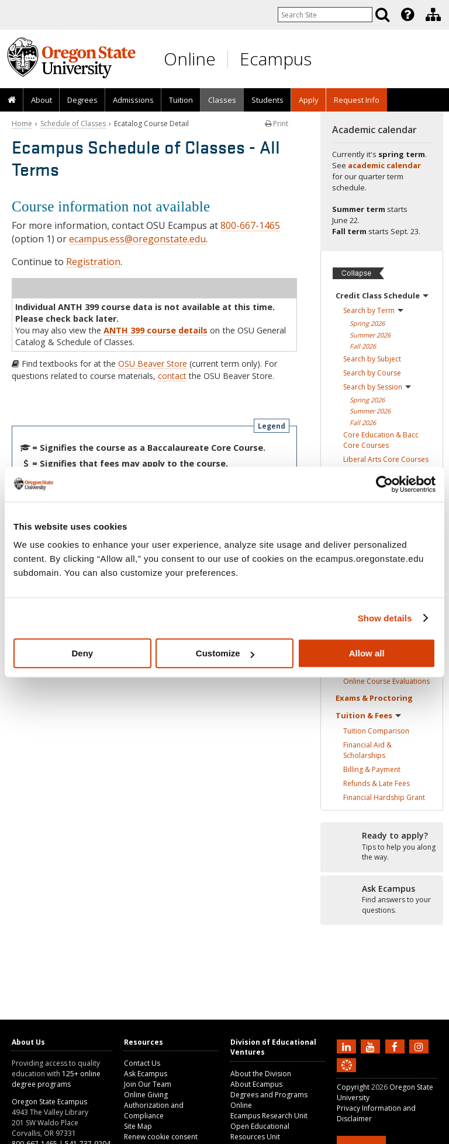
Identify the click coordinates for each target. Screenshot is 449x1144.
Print (276, 123)
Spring (367, 323)
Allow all (367, 653)
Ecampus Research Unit (269, 1116)
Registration (93, 261)
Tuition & (368, 715)
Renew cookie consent (161, 1137)
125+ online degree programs (56, 1079)
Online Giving (146, 1095)
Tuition (181, 100)
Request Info (356, 100)
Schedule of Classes (73, 123)
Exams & (374, 698)
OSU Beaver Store (152, 363)
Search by (373, 310)
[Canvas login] (346, 1074)
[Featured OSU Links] (407, 14)
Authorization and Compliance (154, 1110)
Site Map (138, 1126)
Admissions (133, 100)
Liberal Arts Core (386, 459)
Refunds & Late (376, 783)
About (41, 100)
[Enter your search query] (325, 14)
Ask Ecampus (145, 1074)
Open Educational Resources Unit (259, 1131)
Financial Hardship (384, 797)
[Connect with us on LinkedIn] (348, 1046)
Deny (82, 653)
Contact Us (142, 1063)
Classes (222, 100)
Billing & (371, 769)
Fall (363, 346)
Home (22, 123)
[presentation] (406, 14)
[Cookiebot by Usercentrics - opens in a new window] (384, 484)
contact (172, 375)
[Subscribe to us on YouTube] (372, 1046)
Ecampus (276, 59)
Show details (385, 618)
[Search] (382, 14)
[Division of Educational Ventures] (433, 14)
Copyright (353, 1087)
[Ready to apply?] (381, 847)
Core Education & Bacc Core (381, 440)
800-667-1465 (250, 225)
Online (190, 59)
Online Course (386, 681)
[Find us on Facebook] (396, 1046)
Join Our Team (147, 1084)
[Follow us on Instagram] (420, 1046)
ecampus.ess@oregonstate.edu (137, 238)
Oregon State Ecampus (49, 1102)
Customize (225, 653)
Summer (370, 335)
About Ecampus (256, 1084)
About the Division (260, 1074)
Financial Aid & (367, 750)
